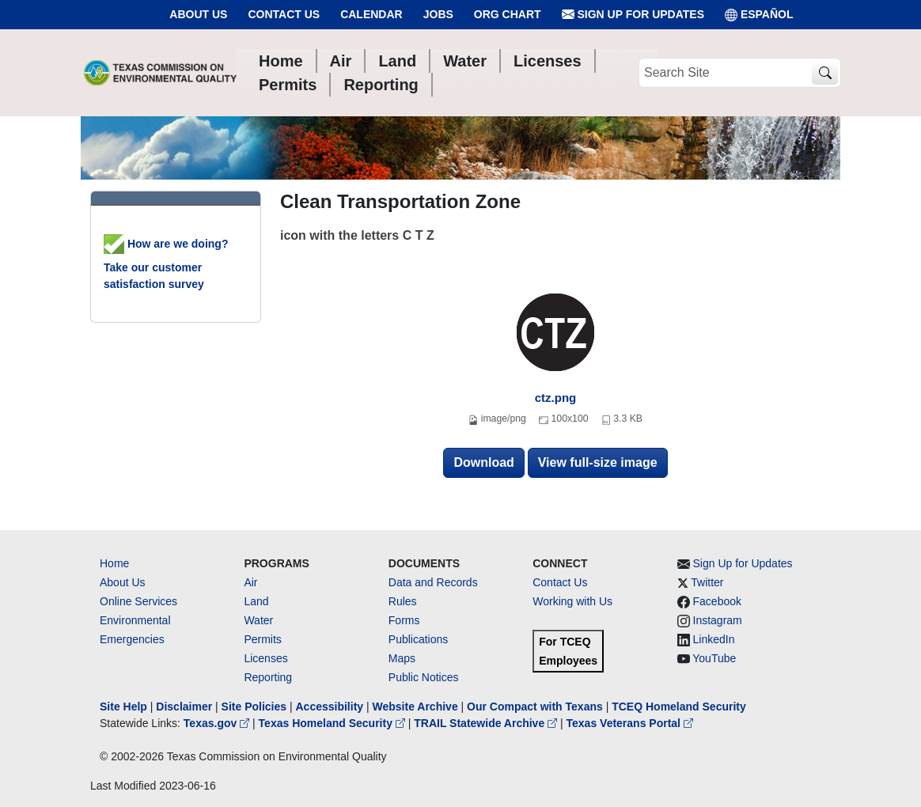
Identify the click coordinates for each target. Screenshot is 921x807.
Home (114, 563)
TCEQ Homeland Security (679, 706)
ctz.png (556, 397)
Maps (401, 658)
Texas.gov (218, 723)
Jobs (438, 14)
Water (258, 620)
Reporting (268, 677)
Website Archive (415, 706)
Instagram (717, 620)
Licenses (265, 658)
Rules (402, 601)
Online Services (138, 601)
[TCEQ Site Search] (825, 73)
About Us (198, 14)
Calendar (371, 14)
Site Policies (254, 706)
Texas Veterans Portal (630, 723)
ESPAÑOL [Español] (759, 14)
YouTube (714, 658)
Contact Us (284, 14)
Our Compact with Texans (535, 706)
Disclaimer (184, 706)
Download (483, 462)
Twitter (707, 582)
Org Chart (507, 14)
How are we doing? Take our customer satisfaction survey (166, 263)
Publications (418, 639)
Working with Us (572, 601)
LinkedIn (714, 639)
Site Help (123, 706)
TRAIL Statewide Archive (487, 723)
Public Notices (423, 677)
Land (256, 601)
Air (250, 582)
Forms (404, 620)
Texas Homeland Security (333, 723)
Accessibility (330, 706)
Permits (262, 639)
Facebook (717, 601)
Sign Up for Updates (633, 14)
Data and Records (433, 582)
